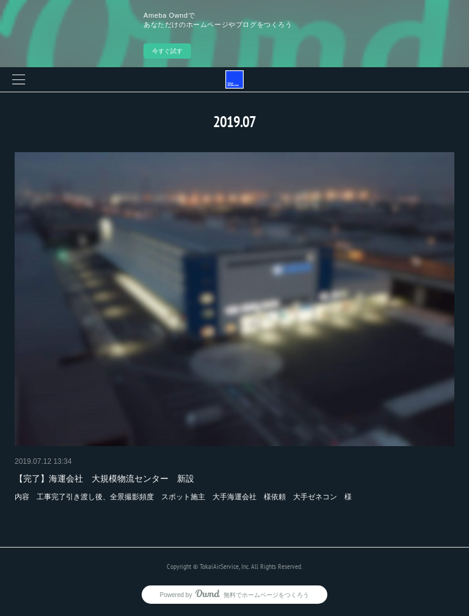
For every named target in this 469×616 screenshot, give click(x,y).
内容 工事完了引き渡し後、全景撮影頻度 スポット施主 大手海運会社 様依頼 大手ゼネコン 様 (183, 497)
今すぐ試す (167, 51)
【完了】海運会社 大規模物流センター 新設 (104, 478)
